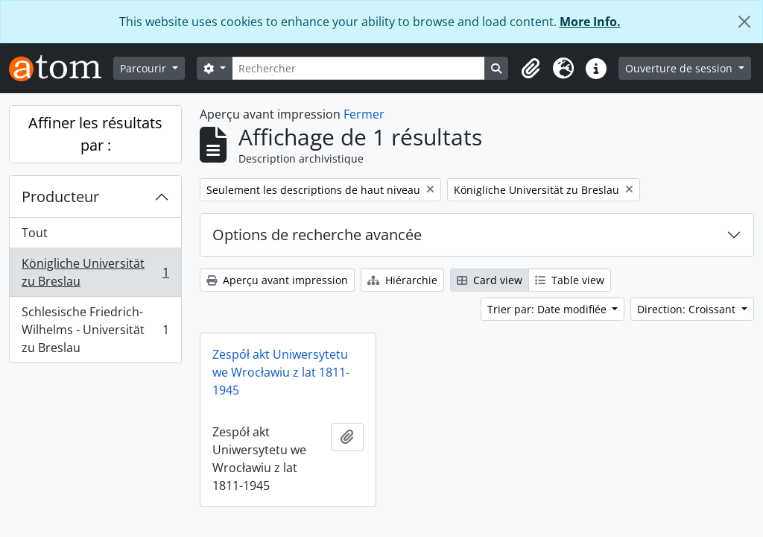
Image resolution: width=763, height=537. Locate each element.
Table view (569, 280)
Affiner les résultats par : (95, 134)
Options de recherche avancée (317, 234)
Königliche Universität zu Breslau (95, 272)
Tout (35, 232)
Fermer (363, 114)
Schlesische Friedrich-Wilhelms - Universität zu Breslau (95, 330)
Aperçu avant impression (277, 280)
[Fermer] (744, 22)
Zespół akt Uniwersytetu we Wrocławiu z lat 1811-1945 (280, 372)
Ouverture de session (680, 68)
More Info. (590, 21)
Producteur (60, 196)
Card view (489, 280)
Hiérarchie (402, 280)
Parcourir (144, 68)
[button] (530, 68)
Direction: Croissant (687, 309)
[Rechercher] (359, 68)
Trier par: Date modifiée (548, 309)
